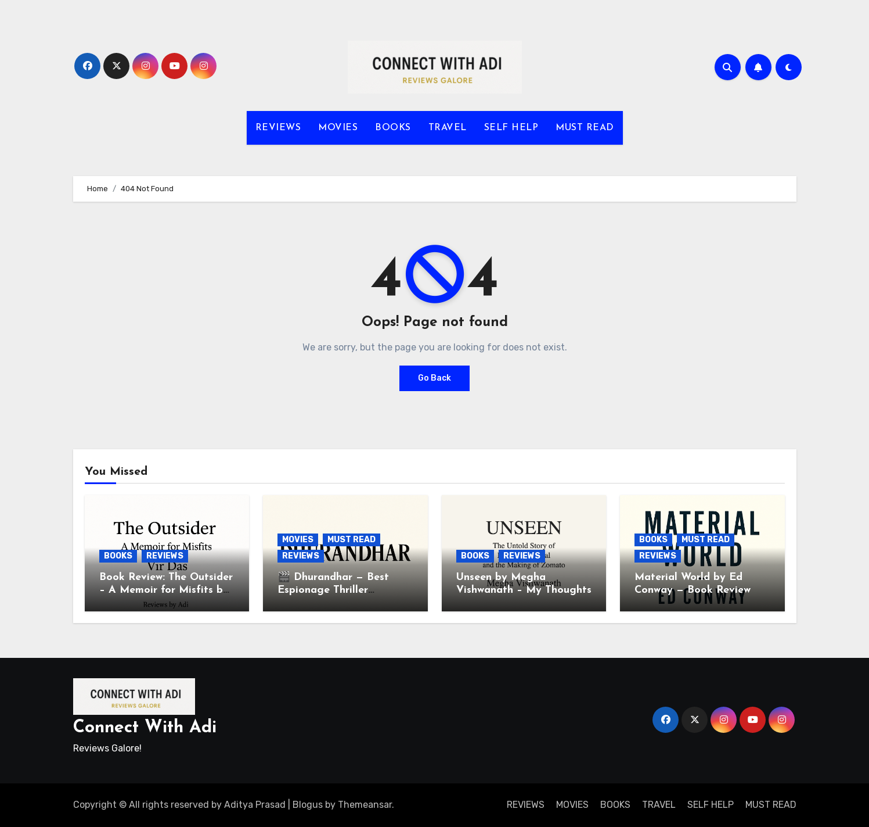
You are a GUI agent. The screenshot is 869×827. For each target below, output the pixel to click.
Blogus (308, 804)
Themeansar (365, 804)
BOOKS (393, 128)
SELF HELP (511, 128)
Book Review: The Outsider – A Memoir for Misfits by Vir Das (166, 590)
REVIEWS (278, 128)
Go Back (434, 378)
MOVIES (338, 128)
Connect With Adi (145, 728)
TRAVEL (447, 128)
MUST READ (585, 128)
